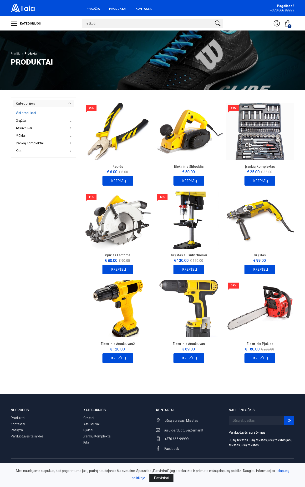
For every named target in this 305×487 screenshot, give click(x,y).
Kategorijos (26, 23)
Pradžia (93, 8)
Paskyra (17, 430)
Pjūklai (20, 135)
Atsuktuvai (24, 128)
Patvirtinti (161, 478)
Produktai (117, 8)
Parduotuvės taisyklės (27, 436)
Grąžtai (21, 120)
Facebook (171, 449)
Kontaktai (144, 8)
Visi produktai (26, 113)
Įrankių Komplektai (30, 143)
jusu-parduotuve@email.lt (183, 430)
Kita (18, 151)
